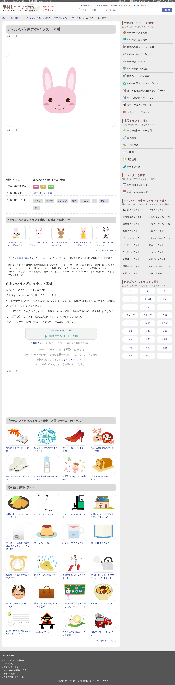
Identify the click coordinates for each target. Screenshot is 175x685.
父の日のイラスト (131, 252)
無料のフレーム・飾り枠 (139, 54)
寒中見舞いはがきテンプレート (143, 98)
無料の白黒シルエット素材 (140, 47)
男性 (147, 355)
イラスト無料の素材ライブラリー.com (28, 258)
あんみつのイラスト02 (101, 603)
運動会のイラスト (131, 266)
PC (164, 299)
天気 (130, 331)
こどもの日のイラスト (159, 238)
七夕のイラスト (156, 252)
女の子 (65, 18)
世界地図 (131, 159)
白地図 (114, 5)
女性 (147, 331)
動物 (48, 18)
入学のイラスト (156, 231)
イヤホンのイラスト (43, 514)
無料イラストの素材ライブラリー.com (86, 681)
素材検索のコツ (145, 1)
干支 (72, 18)
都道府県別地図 (103, 5)
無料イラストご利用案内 (127, 1)
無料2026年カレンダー (138, 185)
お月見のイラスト (157, 259)
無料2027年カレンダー (138, 192)
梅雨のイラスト (156, 245)
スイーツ (130, 315)
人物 (164, 315)
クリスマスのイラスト (159, 273)
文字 (147, 339)
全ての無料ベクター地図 (139, 130)
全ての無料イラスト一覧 (14, 677)
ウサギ (32, 18)
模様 (130, 355)
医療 (147, 323)
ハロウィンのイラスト (159, 266)
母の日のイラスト (131, 245)
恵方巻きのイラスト (132, 217)
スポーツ (147, 315)
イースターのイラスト (133, 238)
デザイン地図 (133, 166)
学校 (130, 339)
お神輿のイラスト (42, 632)
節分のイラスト (156, 210)
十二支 (55, 18)
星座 (147, 347)
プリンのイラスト (42, 543)
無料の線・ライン (136, 61)
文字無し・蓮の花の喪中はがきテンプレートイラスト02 (17, 546)
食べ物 (147, 299)
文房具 (164, 339)
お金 (147, 307)
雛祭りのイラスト (131, 224)
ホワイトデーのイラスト (160, 224)
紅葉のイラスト (130, 273)
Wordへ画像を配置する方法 (15, 670)
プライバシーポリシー (13, 667)
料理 (130, 347)
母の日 (144, 5)
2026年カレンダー (87, 5)
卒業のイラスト (130, 231)
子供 (164, 331)
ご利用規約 (36, 343)
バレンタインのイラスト (160, 217)
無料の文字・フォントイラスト (143, 83)
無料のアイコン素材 (137, 40)
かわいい (41, 18)
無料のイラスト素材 (44, 193)
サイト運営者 (9, 674)
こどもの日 (135, 5)
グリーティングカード (138, 112)
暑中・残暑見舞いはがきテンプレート (146, 90)
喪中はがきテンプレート (139, 105)
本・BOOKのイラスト (101, 543)
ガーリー (164, 307)
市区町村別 (132, 145)
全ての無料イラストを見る (163, 1)
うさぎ (25, 18)
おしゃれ (130, 307)
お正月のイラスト (131, 210)
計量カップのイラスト (73, 543)
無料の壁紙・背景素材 (138, 69)
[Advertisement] (61, 45)
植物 (164, 347)
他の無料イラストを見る (107, 250)
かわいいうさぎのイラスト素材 (61, 330)
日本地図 (131, 137)
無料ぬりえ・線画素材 (138, 76)
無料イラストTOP (10, 18)
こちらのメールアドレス (73, 359)
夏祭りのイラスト (131, 259)
